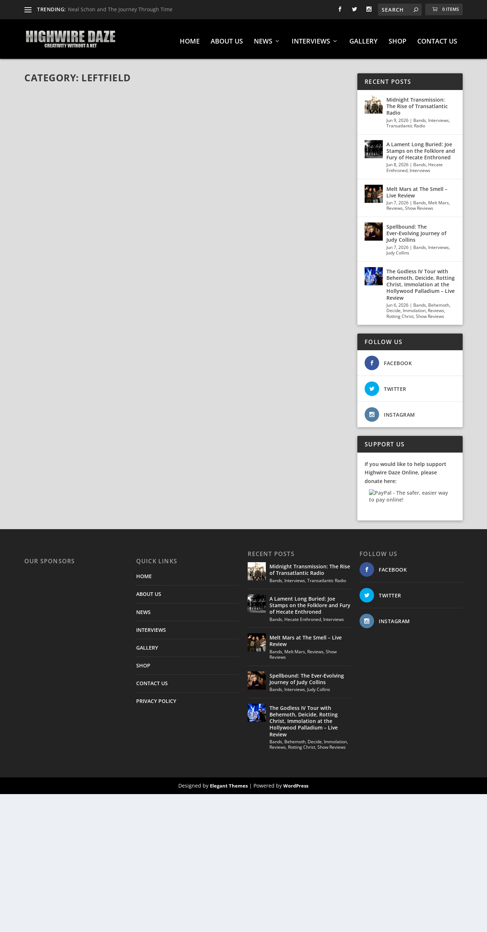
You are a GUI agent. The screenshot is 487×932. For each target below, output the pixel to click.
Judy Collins (397, 249)
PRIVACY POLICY (156, 697)
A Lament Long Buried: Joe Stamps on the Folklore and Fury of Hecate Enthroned (420, 148)
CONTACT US (437, 38)
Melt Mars (438, 199)
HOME (190, 38)
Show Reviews (419, 205)
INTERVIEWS (311, 38)
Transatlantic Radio (405, 122)
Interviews (438, 117)
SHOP (397, 38)
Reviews (394, 205)
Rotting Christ (400, 313)
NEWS (263, 38)
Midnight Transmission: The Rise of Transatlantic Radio (417, 103)
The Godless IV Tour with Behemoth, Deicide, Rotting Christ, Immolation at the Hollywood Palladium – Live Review (420, 281)
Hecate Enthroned (302, 616)
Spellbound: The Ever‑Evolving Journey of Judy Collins (416, 230)
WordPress (295, 782)
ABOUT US (227, 38)
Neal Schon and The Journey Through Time (120, 9)
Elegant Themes (229, 782)
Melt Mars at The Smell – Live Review (416, 189)
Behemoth (438, 302)
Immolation (414, 307)
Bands (419, 117)
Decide (393, 307)
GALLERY (363, 38)
